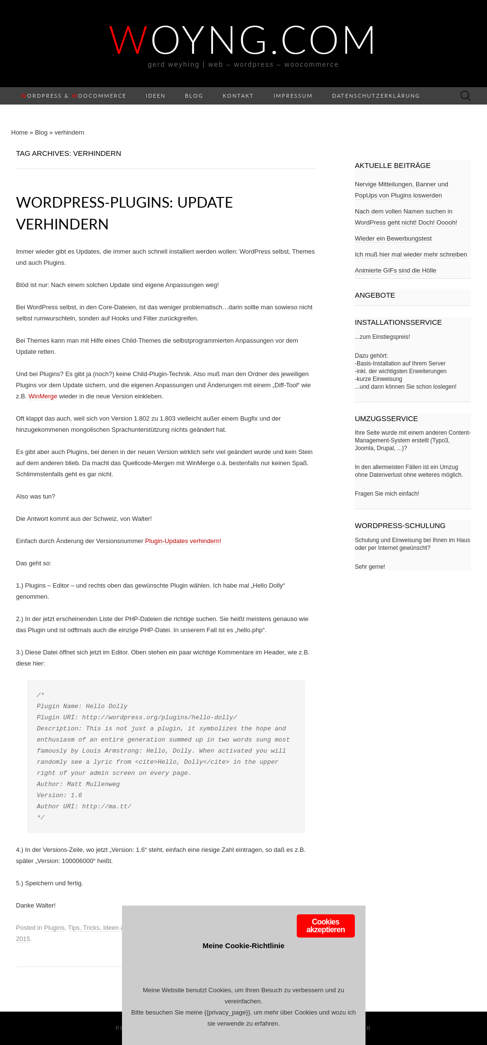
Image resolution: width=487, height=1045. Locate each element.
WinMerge (43, 396)
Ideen (156, 95)
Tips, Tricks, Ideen (93, 927)
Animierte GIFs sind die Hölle (395, 270)
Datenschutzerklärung (376, 95)
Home (19, 132)
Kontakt (238, 95)
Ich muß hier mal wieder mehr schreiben (411, 254)
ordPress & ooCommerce (73, 95)
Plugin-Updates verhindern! (183, 541)
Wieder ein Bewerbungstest (393, 238)
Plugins (54, 927)
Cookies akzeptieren (325, 926)
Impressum (293, 95)
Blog (194, 95)
